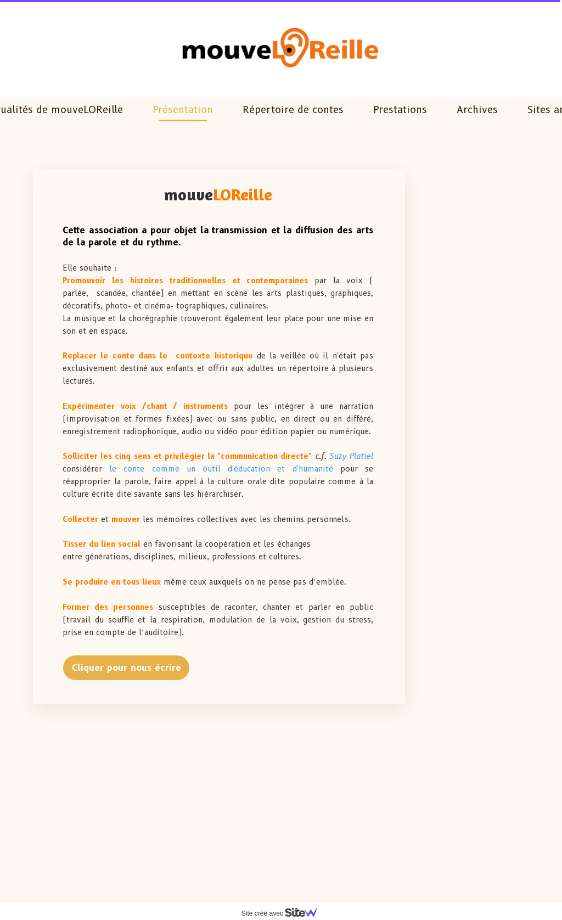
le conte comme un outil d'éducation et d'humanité (224, 469)
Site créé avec (283, 913)
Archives (477, 110)
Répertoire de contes (293, 110)
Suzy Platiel (351, 456)
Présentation (183, 110)
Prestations (400, 110)
